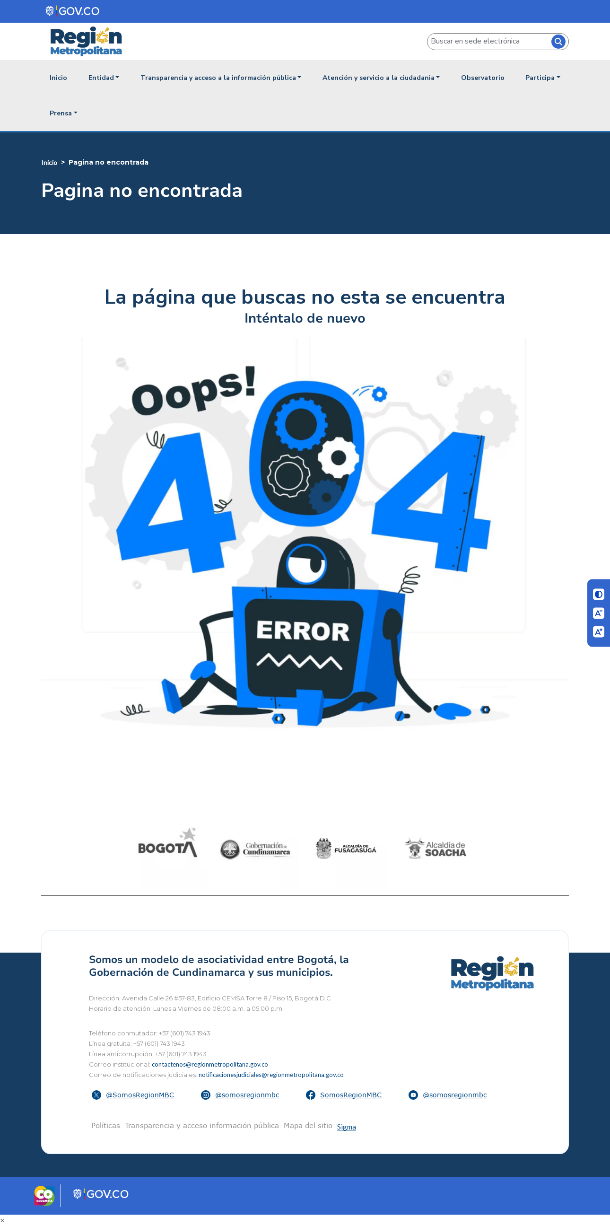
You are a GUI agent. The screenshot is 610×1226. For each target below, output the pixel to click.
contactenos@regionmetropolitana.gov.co (210, 1064)
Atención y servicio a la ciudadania (378, 77)
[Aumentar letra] (598, 631)
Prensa (61, 113)
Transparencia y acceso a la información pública (218, 77)
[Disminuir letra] (598, 613)
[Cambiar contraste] (598, 594)
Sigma (346, 1126)
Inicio (58, 77)
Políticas (105, 1125)
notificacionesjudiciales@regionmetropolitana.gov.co (271, 1074)
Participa (540, 77)
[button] (134, 1095)
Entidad (101, 77)
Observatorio (483, 77)
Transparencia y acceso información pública (202, 1125)
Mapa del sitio (308, 1125)
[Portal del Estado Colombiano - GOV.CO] (73, 11)
